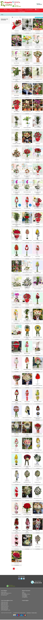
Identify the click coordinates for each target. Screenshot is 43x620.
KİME (5, 9)
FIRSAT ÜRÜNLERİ (21, 11)
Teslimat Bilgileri (24, 596)
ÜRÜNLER (20, 9)
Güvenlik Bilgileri (24, 595)
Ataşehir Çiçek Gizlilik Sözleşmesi (6, 593)
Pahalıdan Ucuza (23, 17)
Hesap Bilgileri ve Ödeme (26, 594)
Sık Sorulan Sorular (4, 595)
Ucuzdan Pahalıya (15, 17)
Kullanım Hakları (34, 612)
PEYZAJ (37, 9)
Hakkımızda (24, 593)
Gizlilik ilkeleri (29, 612)
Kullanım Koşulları (3, 592)
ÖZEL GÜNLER (12, 9)
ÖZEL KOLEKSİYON (28, 9)
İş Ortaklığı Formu (24, 597)
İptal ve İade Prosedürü (4, 594)
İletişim (23, 592)
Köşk (2, 14)
